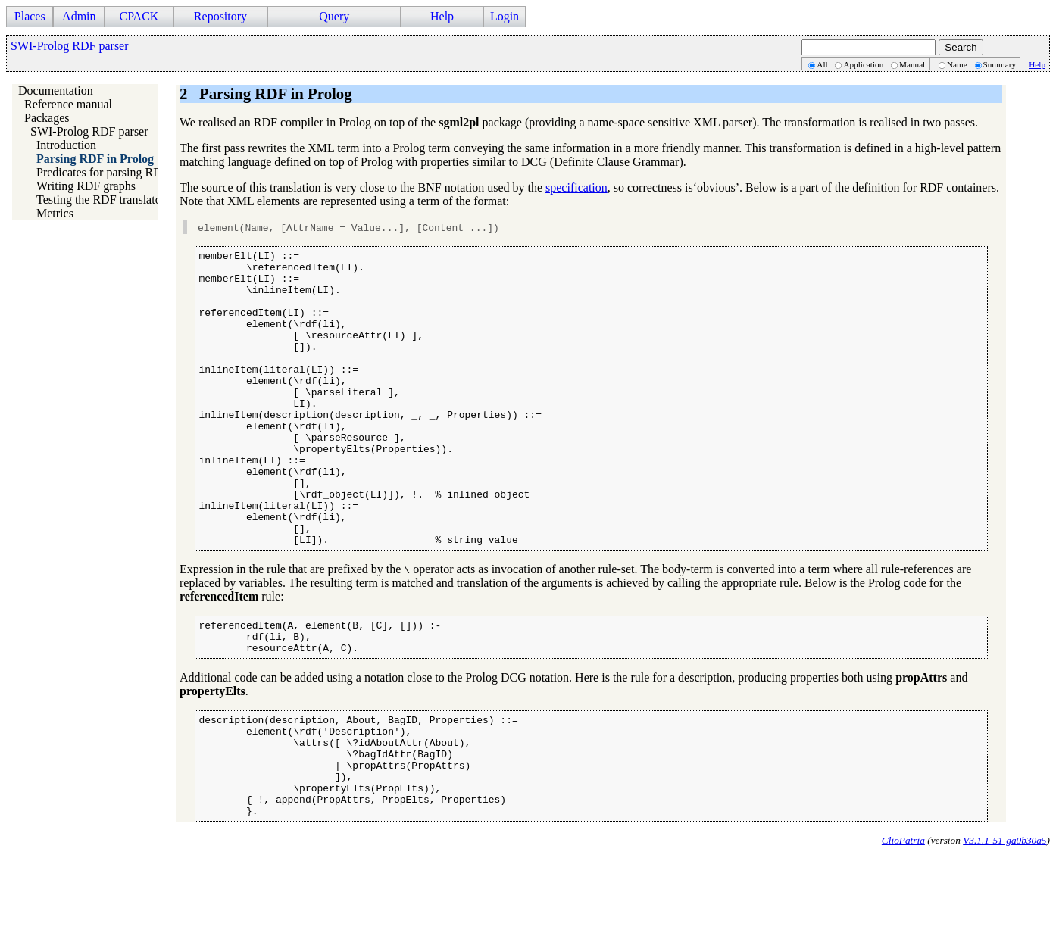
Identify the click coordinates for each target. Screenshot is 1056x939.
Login (504, 16)
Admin (78, 16)
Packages (47, 117)
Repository (220, 16)
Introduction (66, 145)
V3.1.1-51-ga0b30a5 (1004, 926)
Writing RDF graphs (86, 185)
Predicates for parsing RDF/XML (117, 172)
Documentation (55, 90)
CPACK (138, 16)
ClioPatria (903, 926)
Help (442, 16)
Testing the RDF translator (100, 199)
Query (334, 16)
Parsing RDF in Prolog (95, 158)
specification (576, 187)
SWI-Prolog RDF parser (70, 45)
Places (29, 16)
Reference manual (68, 104)
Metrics (54, 213)
